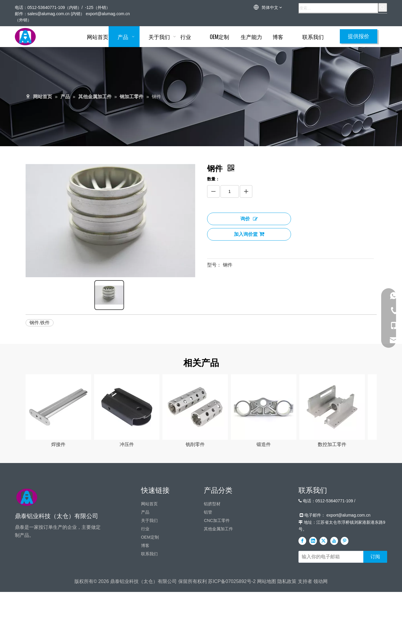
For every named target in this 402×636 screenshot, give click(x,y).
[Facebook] (302, 613)
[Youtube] (334, 613)
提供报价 (358, 36)
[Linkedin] (313, 613)
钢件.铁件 (39, 320)
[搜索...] (338, 8)
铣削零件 (196, 442)
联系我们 (149, 625)
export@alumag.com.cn (108, 13)
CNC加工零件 (216, 592)
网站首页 (149, 575)
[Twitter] (323, 613)
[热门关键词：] (382, 7)
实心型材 (128, 516)
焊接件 (60, 442)
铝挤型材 (212, 575)
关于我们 (149, 592)
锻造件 (265, 442)
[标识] (26, 569)
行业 (145, 600)
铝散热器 (265, 516)
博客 (145, 617)
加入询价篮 (249, 234)
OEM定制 (150, 609)
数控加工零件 (333, 442)
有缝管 (60, 516)
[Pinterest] (344, 613)
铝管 (208, 584)
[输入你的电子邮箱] (330, 629)
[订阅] (375, 629)
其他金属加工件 (218, 600)
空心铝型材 (197, 516)
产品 (145, 584)
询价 (249, 218)
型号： (214, 264)
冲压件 (128, 442)
